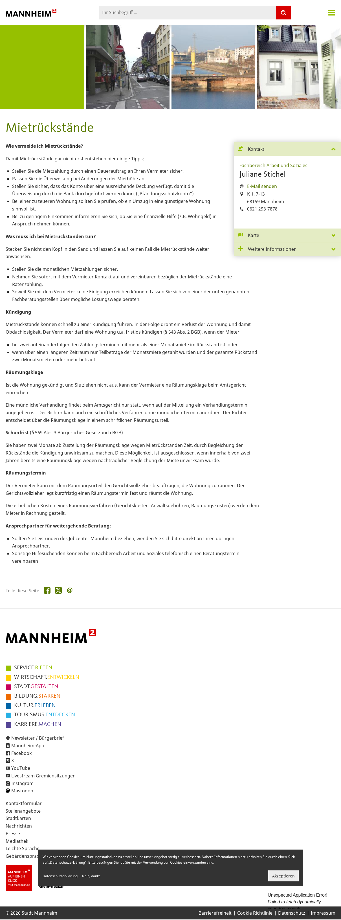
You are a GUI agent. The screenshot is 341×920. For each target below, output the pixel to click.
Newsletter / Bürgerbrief (37, 738)
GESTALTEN (36, 687)
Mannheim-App (27, 745)
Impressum (323, 913)
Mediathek (17, 841)
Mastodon (22, 791)
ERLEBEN (35, 705)
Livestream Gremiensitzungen (43, 776)
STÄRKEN (37, 696)
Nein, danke (91, 876)
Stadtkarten (18, 818)
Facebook (21, 753)
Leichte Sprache (22, 848)
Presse (13, 833)
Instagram (22, 783)
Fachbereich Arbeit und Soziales (273, 165)
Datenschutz (291, 913)
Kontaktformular (24, 803)
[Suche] (283, 12)
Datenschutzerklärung (60, 876)
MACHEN (37, 724)
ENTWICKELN (46, 677)
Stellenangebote (23, 811)
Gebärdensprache (25, 856)
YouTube (20, 768)
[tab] (287, 149)
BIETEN (33, 668)
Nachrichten (19, 826)
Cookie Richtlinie (254, 913)
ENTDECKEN (44, 715)
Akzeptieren (283, 876)
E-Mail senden (262, 186)
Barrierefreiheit (215, 913)
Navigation (331, 12)
